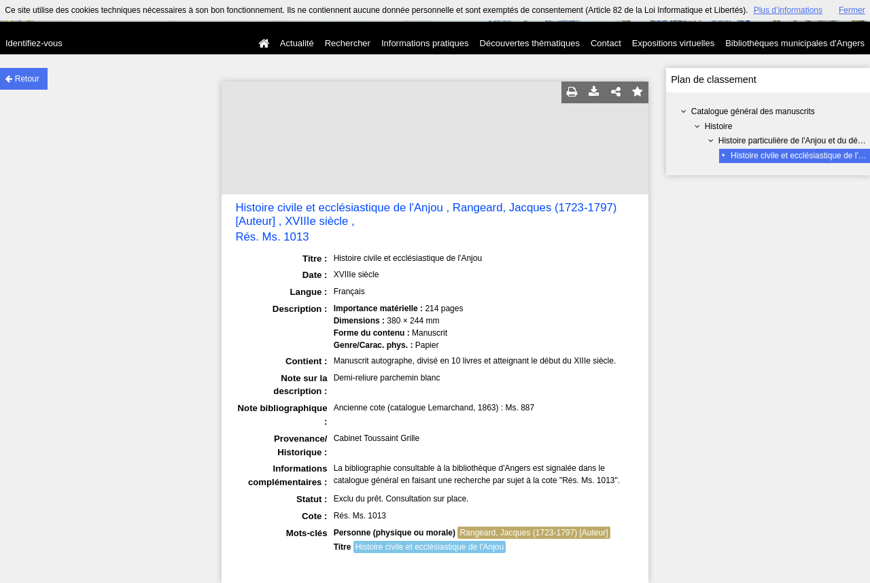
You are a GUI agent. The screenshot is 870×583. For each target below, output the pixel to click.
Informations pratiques (425, 43)
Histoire (719, 126)
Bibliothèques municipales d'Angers (795, 43)
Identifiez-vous (34, 43)
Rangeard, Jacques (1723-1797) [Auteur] (533, 532)
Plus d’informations (788, 10)
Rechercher (347, 43)
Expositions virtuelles (673, 43)
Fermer (852, 10)
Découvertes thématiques (530, 43)
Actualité (297, 43)
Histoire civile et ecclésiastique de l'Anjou (429, 547)
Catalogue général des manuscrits (753, 111)
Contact (606, 43)
